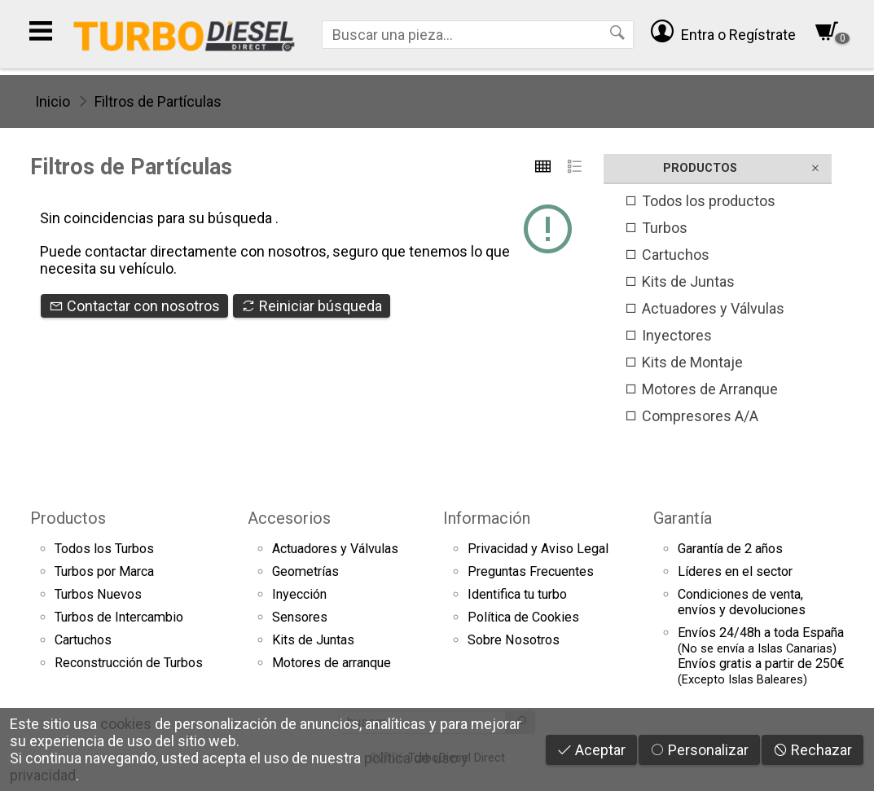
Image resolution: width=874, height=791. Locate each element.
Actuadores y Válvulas (704, 308)
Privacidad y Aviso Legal (538, 548)
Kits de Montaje (683, 362)
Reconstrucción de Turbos (129, 662)
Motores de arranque (331, 662)
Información (486, 518)
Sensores (299, 617)
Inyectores (668, 335)
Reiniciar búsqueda (311, 305)
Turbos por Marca (104, 571)
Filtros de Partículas (158, 101)
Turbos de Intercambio (119, 617)
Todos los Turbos (104, 548)
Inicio (52, 101)
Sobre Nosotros (514, 640)
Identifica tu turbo (517, 594)
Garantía (682, 518)
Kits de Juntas (679, 281)
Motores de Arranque (701, 389)
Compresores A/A (691, 415)
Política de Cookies (523, 617)
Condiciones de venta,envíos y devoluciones (742, 602)
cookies (126, 723)
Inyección (299, 594)
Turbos (655, 227)
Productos (68, 518)
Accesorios (289, 518)
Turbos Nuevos (98, 594)
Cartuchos (666, 254)
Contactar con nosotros (134, 305)
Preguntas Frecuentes (531, 571)
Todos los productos (699, 200)
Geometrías (305, 571)
